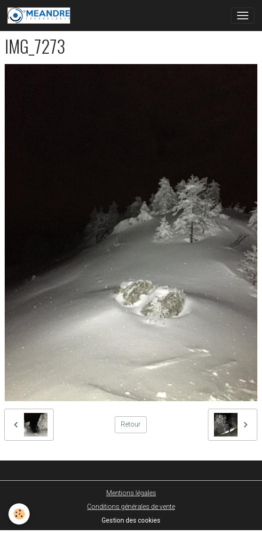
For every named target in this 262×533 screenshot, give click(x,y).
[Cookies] (19, 514)
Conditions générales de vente (131, 506)
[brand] (41, 16)
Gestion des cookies (131, 520)
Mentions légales (131, 493)
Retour (131, 424)
